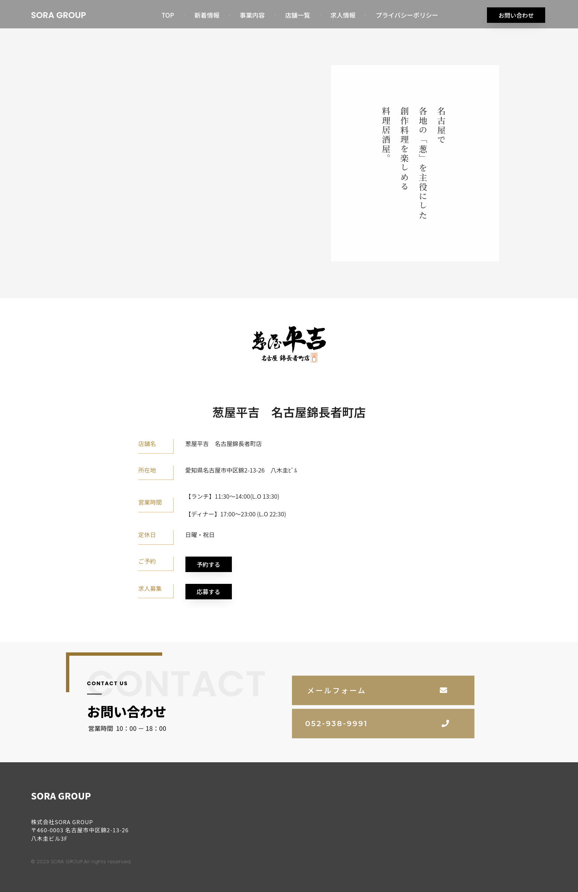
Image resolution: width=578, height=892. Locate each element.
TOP (167, 15)
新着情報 (206, 15)
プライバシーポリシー (407, 15)
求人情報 (342, 15)
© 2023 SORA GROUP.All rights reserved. (81, 860)
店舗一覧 (297, 15)
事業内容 (252, 15)
